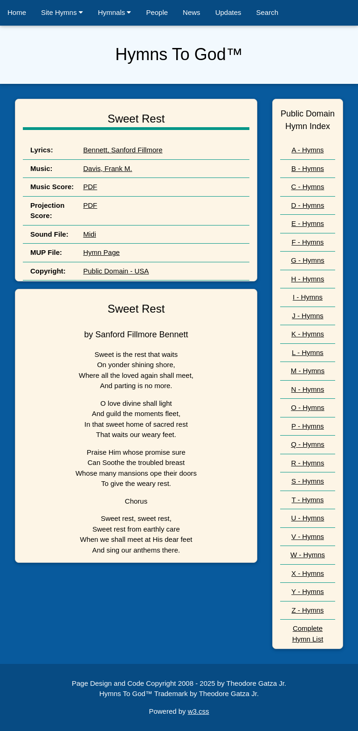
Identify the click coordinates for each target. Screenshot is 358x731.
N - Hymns (307, 389)
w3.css (198, 711)
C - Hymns (307, 187)
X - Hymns (307, 573)
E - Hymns (307, 223)
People (157, 12)
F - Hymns (307, 242)
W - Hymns (307, 555)
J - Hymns (308, 316)
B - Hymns (307, 168)
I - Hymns (308, 297)
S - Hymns (307, 481)
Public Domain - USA (116, 271)
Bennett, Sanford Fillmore (122, 150)
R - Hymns (307, 463)
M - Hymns (308, 371)
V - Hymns (307, 536)
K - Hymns (307, 334)
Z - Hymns (307, 610)
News (191, 12)
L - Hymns (308, 352)
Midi (89, 234)
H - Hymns (307, 279)
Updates (228, 12)
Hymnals (114, 12)
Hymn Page (101, 252)
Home (16, 12)
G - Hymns (307, 260)
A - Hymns (307, 150)
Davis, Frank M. (107, 168)
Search (267, 12)
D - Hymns (307, 205)
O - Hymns (307, 407)
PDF (90, 187)
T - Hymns (308, 500)
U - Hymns (307, 518)
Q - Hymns (307, 444)
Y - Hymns (307, 591)
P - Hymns (307, 426)
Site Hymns (62, 12)
